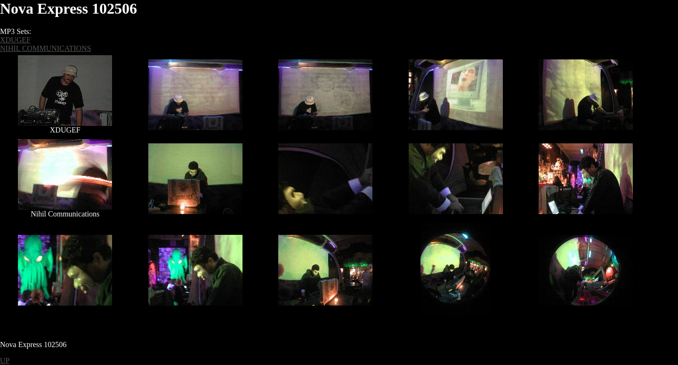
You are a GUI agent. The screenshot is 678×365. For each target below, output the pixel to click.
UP (4, 361)
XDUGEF (15, 40)
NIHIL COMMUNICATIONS (45, 48)
